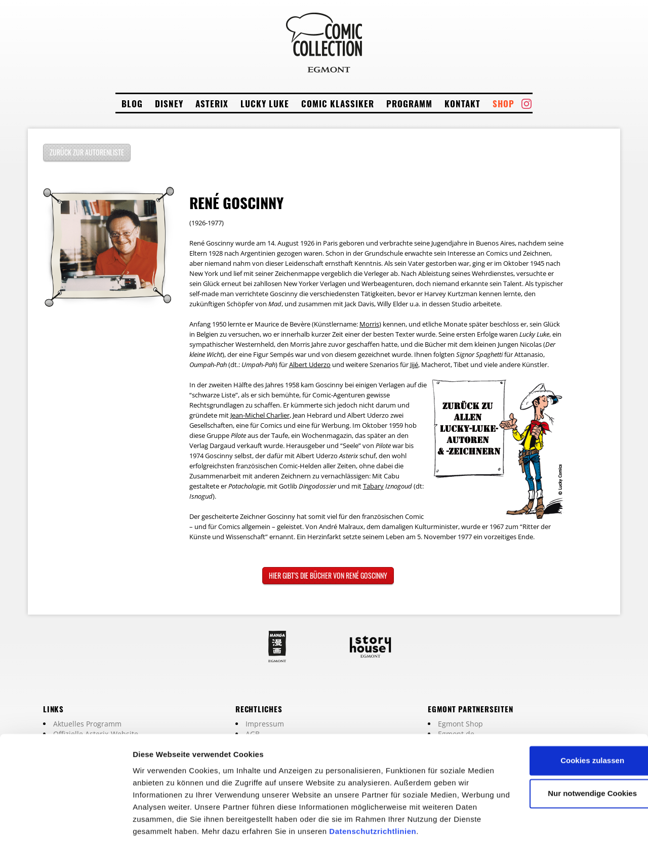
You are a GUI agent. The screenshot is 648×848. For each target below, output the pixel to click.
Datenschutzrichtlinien (176, 800)
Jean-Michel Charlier (260, 415)
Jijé (414, 364)
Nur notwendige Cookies (563, 750)
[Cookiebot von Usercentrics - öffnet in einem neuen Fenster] (65, 828)
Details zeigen (158, 828)
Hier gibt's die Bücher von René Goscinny (328, 575)
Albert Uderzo (310, 364)
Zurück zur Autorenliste (87, 152)
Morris (369, 324)
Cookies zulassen (563, 717)
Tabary (373, 486)
